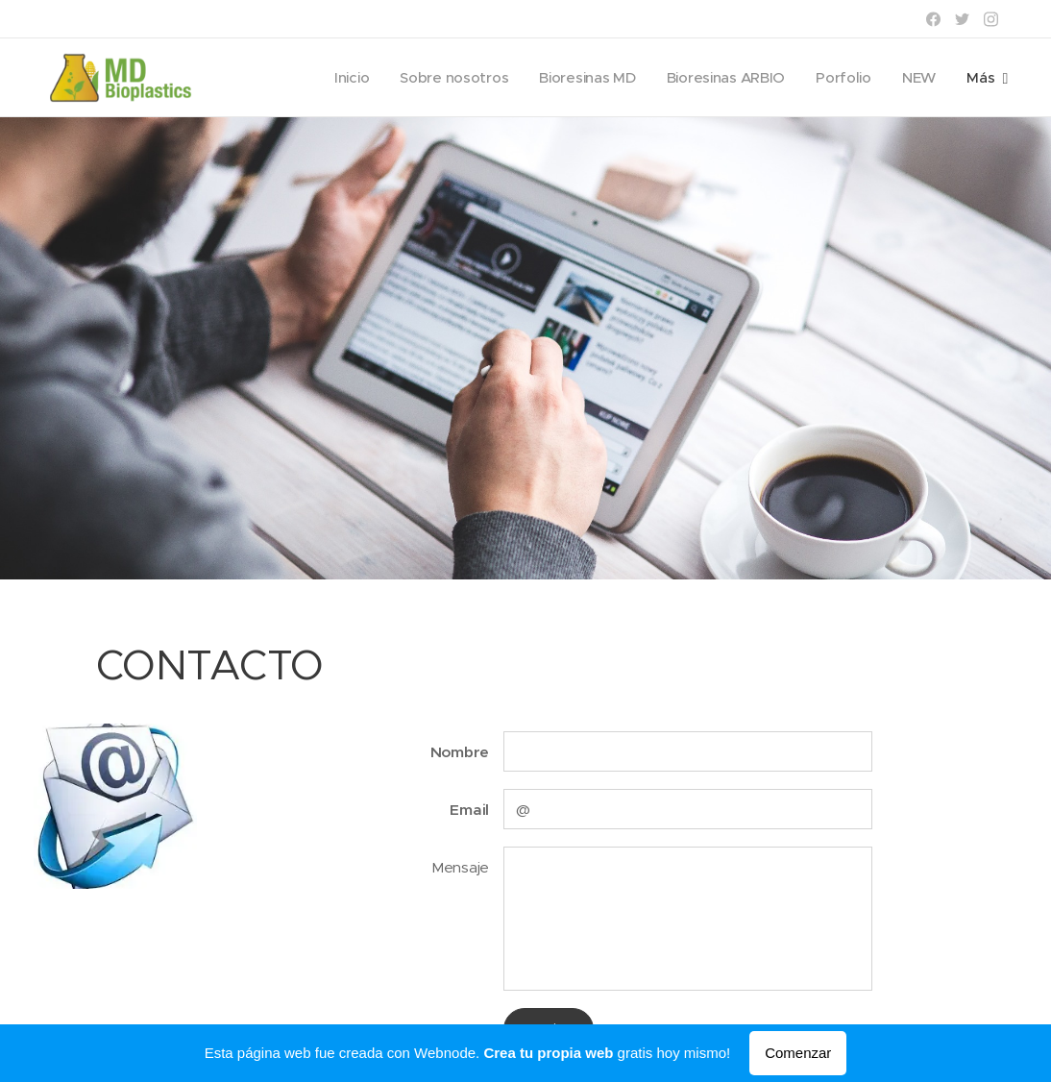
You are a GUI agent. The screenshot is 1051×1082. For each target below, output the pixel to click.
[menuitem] (341, 78)
